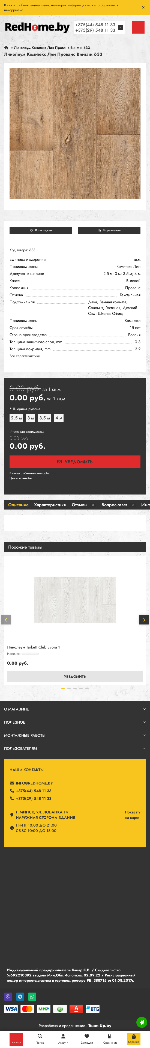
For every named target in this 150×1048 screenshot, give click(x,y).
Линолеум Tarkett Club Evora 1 (33, 647)
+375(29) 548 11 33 (95, 30)
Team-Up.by (99, 1025)
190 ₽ (54, 473)
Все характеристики (25, 356)
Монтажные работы (75, 735)
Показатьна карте (132, 814)
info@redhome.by (34, 783)
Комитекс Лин (128, 267)
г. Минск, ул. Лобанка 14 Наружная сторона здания (45, 814)
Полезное (75, 722)
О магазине (75, 709)
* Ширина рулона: (25, 408)
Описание (18, 505)
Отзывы (84, 505)
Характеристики (50, 505)
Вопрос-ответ (118, 505)
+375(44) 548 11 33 (95, 25)
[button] (6, 619)
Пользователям (75, 748)
